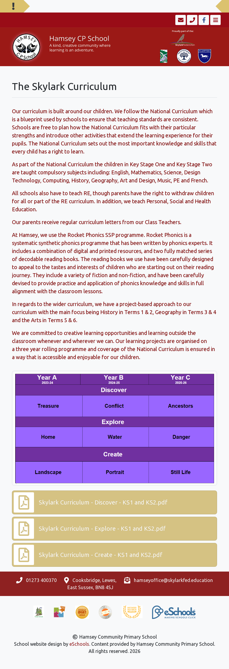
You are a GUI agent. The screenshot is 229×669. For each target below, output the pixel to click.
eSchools (79, 644)
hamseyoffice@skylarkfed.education (173, 580)
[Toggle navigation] (215, 20)
